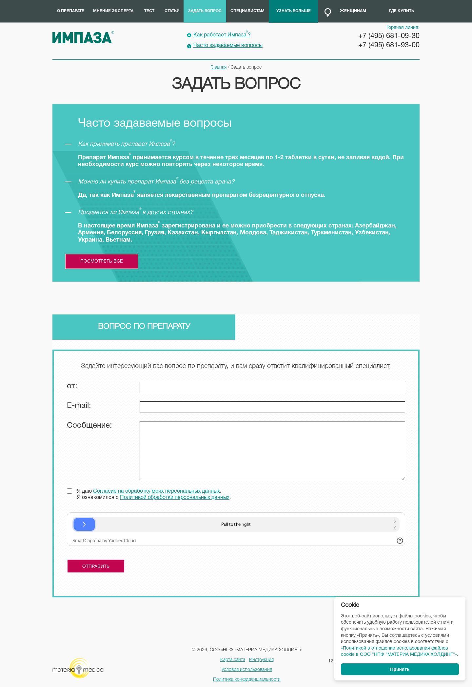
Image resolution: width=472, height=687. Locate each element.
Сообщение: (89, 425)
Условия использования (247, 670)
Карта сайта (232, 660)
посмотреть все (101, 261)
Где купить (401, 11)
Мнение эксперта (113, 11)
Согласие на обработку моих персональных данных (156, 491)
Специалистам (247, 11)
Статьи (172, 11)
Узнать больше (293, 11)
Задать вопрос (205, 11)
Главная (218, 67)
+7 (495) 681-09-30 (389, 36)
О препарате (70, 11)
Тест (149, 11)
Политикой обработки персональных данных (174, 497)
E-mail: (79, 406)
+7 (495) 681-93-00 (389, 45)
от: (72, 386)
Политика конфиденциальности (247, 679)
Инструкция (261, 660)
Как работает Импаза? (222, 34)
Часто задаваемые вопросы (228, 45)
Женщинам (353, 11)
